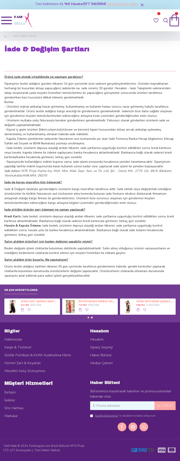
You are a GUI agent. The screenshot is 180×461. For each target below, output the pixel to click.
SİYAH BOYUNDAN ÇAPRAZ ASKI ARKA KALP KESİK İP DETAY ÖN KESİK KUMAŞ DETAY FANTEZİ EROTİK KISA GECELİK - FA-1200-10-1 (155, 301)
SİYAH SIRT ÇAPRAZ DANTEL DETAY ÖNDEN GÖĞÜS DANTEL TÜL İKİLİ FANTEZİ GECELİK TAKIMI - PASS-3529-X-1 (39, 301)
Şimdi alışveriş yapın (122, 4)
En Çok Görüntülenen (21, 290)
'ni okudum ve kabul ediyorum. (123, 416)
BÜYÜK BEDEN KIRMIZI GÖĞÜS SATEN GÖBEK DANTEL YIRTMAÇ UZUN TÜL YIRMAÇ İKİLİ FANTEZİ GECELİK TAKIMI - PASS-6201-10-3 (97, 301)
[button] (88, 317)
